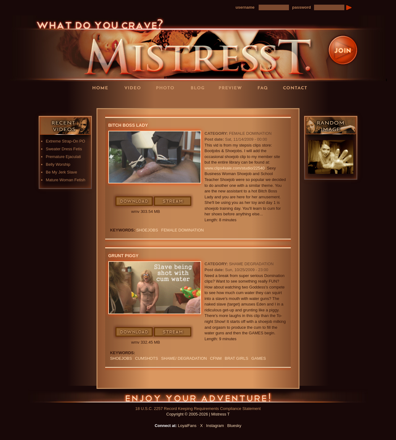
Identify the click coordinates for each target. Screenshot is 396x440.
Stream (173, 201)
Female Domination (250, 133)
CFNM (216, 358)
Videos (134, 87)
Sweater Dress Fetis (64, 149)
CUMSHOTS (146, 358)
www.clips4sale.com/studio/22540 (234, 168)
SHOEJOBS (147, 230)
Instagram (215, 425)
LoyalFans (134, 100)
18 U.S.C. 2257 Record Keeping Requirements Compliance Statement (197, 408)
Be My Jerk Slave (61, 172)
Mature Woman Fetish (65, 180)
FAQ (264, 87)
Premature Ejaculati (63, 156)
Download (134, 201)
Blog (199, 87)
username (244, 7)
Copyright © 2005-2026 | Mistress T (198, 414)
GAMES (258, 358)
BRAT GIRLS (236, 358)
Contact (297, 87)
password (301, 7)
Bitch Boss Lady (128, 125)
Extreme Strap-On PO (65, 141)
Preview (232, 87)
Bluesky (234, 425)
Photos (167, 87)
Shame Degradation (251, 264)
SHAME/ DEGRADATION (184, 358)
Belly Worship (58, 164)
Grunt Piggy (123, 255)
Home (102, 87)
